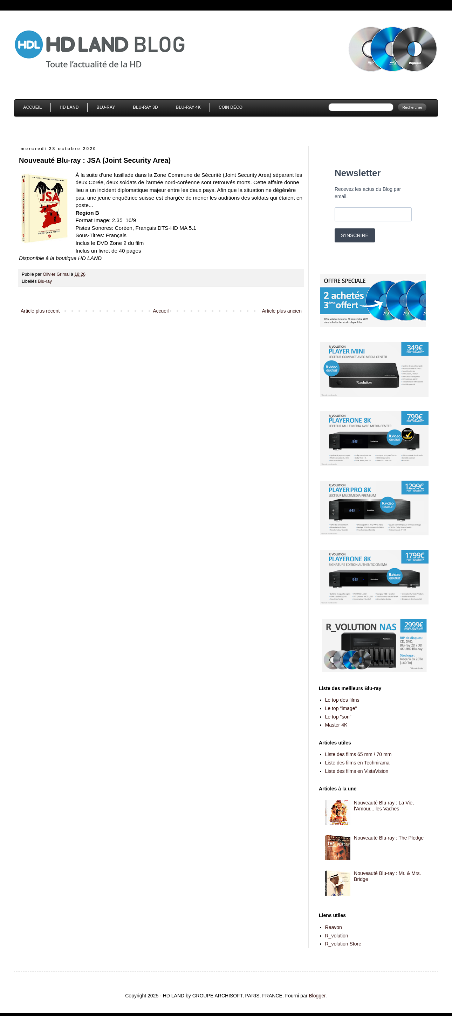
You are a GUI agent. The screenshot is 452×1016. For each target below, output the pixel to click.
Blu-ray (45, 281)
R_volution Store (343, 944)
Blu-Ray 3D (145, 107)
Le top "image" (341, 708)
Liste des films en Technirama (357, 763)
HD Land (69, 107)
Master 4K (336, 725)
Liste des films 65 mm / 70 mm (358, 754)
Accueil (32, 107)
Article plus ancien (282, 311)
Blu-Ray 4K (188, 107)
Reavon (333, 927)
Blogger (317, 995)
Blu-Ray (105, 107)
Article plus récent (40, 311)
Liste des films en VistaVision (357, 771)
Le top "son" (338, 717)
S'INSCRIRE (355, 235)
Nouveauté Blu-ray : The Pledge (389, 838)
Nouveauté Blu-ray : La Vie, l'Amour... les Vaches (384, 805)
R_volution (336, 935)
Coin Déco (230, 107)
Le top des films (342, 700)
